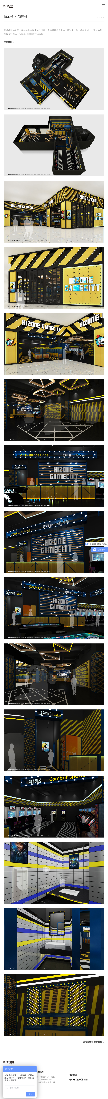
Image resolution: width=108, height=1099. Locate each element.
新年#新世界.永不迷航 (45, 1077)
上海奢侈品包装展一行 (45, 1082)
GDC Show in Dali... (45, 1079)
